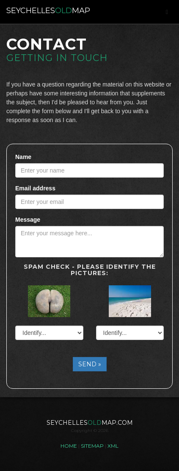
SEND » (89, 364)
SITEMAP (92, 446)
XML (112, 446)
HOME (69, 446)
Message (27, 219)
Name (23, 156)
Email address (35, 188)
